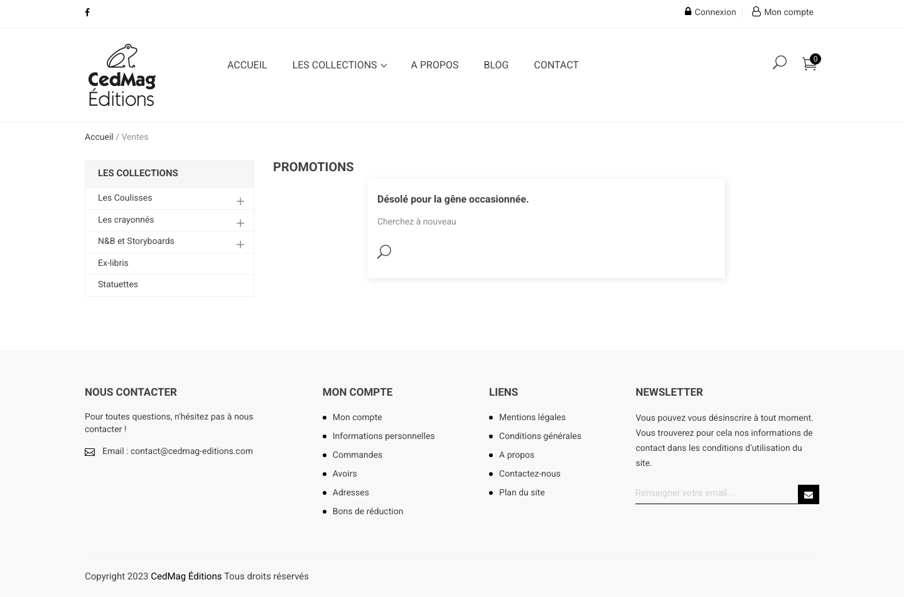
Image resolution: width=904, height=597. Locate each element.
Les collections (336, 65)
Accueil (247, 65)
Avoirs (345, 474)
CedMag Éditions (186, 576)
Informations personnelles (384, 436)
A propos (435, 65)
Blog (496, 65)
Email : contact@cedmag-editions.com (177, 451)
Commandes (358, 455)
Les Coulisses (125, 198)
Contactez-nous (530, 474)
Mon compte (358, 392)
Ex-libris (113, 263)
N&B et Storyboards (136, 241)
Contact (556, 65)
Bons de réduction (368, 512)
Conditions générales (540, 436)
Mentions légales (532, 418)
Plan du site (522, 493)
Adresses (351, 493)
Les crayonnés (126, 220)
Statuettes (118, 285)
